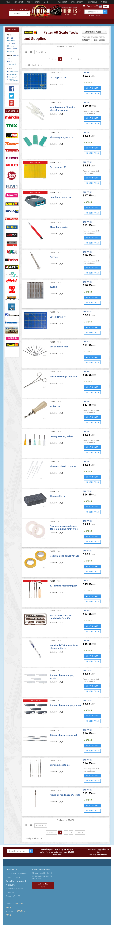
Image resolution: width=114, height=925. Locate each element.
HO (13, 71)
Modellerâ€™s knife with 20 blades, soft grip (63, 647)
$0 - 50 (11, 39)
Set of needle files (59, 346)
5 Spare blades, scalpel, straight (62, 676)
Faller (11, 62)
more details (92, 93)
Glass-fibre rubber (59, 226)
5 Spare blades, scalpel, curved (65, 705)
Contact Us (92, 2)
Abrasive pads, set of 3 (61, 137)
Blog (46, 2)
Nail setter (55, 406)
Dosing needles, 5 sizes (61, 436)
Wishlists (104, 2)
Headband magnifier (60, 197)
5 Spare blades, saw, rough (63, 734)
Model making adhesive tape (64, 555)
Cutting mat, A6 (58, 77)
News (8, 2)
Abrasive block (57, 496)
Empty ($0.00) (93, 6)
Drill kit (53, 286)
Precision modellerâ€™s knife (65, 794)
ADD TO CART (92, 88)
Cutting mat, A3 (58, 167)
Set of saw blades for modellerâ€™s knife (61, 617)
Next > (80, 59)
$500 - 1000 (12, 49)
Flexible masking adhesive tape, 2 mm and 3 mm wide (64, 527)
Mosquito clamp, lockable (63, 376)
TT (12, 80)
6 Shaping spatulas (59, 764)
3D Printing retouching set (63, 585)
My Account (62, 2)
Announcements (33, 2)
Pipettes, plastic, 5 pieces (63, 466)
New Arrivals (18, 2)
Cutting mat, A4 (58, 316)
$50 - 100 (11, 44)
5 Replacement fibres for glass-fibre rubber (62, 109)
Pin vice (54, 256)
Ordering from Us (77, 2)
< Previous (51, 59)
